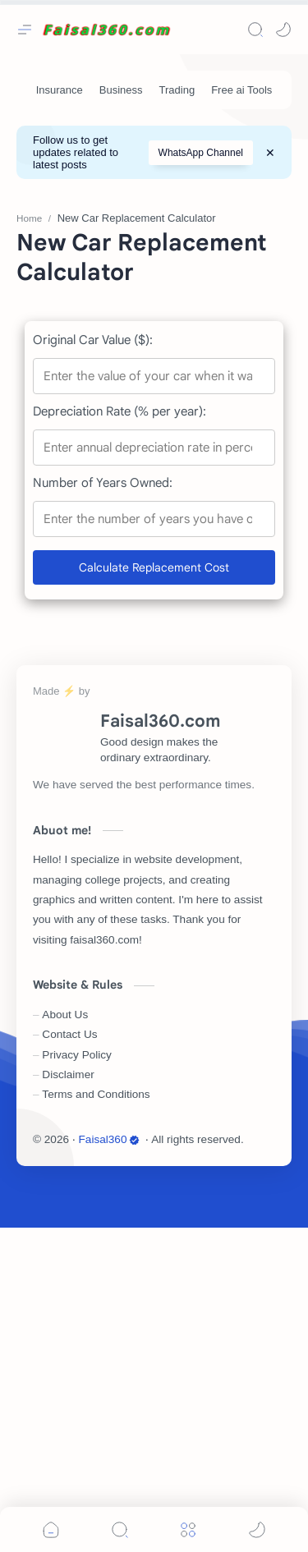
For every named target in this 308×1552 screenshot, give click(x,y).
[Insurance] (59, 90)
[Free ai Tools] (241, 90)
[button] (283, 29)
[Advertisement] (154, 349)
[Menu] (188, 1529)
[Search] (255, 29)
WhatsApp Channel (201, 152)
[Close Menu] (270, 152)
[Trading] (177, 90)
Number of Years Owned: (102, 807)
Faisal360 (109, 1464)
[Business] (121, 90)
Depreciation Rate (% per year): (119, 735)
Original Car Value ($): (93, 664)
